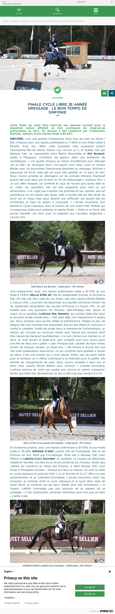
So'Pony (81, 2)
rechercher (57, 11)
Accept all (90, 587)
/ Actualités (14, 21)
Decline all (90, 594)
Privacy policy (32, 603)
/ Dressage (24, 21)
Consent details (12, 603)
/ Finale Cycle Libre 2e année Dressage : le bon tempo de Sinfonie (56, 21)
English (9, 571)
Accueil (19, 11)
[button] (57, 11)
